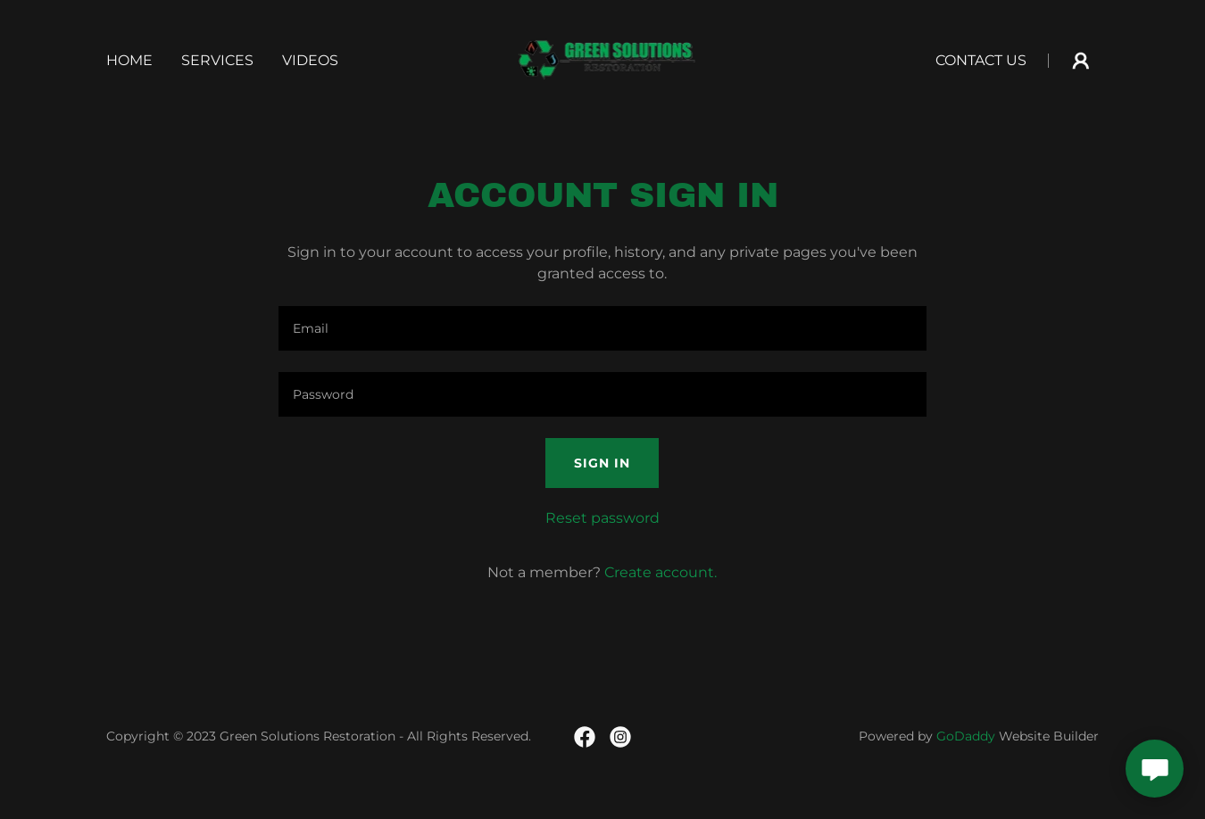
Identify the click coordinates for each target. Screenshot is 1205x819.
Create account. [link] (660, 572)
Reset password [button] (602, 517)
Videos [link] (310, 60)
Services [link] (217, 60)
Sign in (602, 463)
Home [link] (129, 60)
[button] (1081, 61)
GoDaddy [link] (965, 736)
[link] (603, 59)
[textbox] (602, 328)
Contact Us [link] (980, 60)
